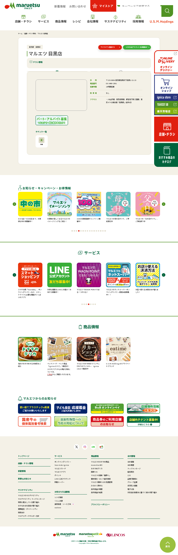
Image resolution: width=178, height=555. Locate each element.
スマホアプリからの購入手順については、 (58, 377)
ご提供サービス (122, 75)
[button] (72, 238)
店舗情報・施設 (58, 75)
